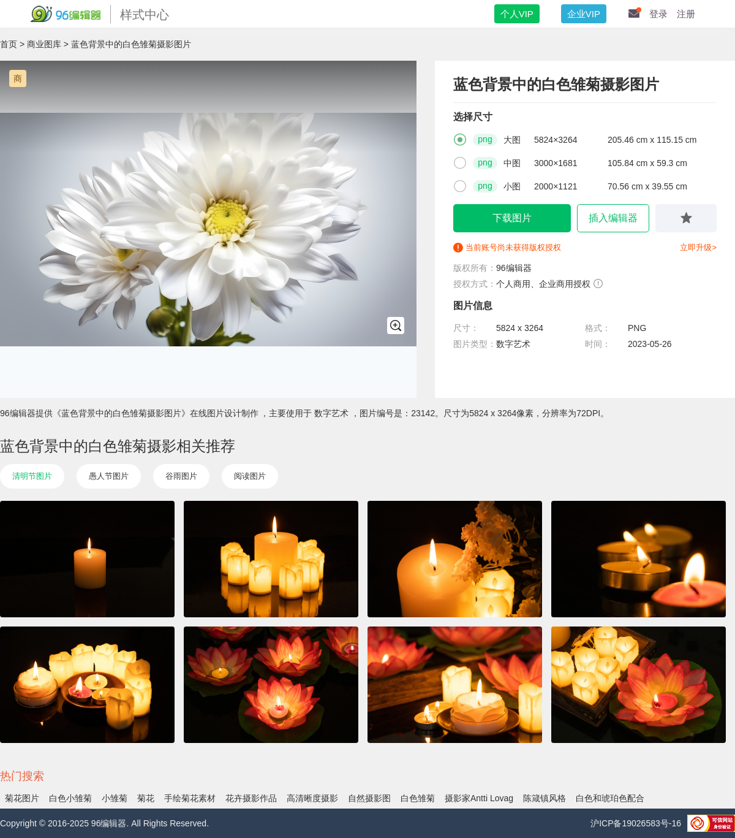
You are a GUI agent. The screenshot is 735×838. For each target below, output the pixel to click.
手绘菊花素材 (190, 798)
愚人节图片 (109, 476)
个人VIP (516, 14)
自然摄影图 (369, 798)
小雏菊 (114, 798)
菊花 (145, 798)
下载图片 (512, 218)
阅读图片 (250, 476)
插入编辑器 (613, 218)
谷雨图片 (181, 476)
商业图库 (44, 44)
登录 (658, 14)
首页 (8, 44)
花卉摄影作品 (251, 798)
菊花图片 (22, 798)
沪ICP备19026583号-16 (635, 823)
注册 (686, 14)
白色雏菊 (418, 798)
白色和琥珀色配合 (610, 798)
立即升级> (698, 247)
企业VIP (583, 14)
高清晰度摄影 (312, 798)
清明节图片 (32, 476)
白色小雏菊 (70, 798)
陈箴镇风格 (544, 798)
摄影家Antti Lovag (479, 798)
